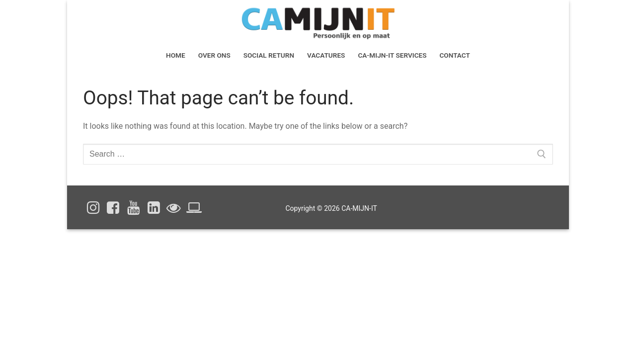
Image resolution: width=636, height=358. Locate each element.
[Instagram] (93, 207)
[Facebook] (113, 207)
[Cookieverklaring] (194, 207)
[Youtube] (133, 207)
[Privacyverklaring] (173, 207)
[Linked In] (154, 207)
